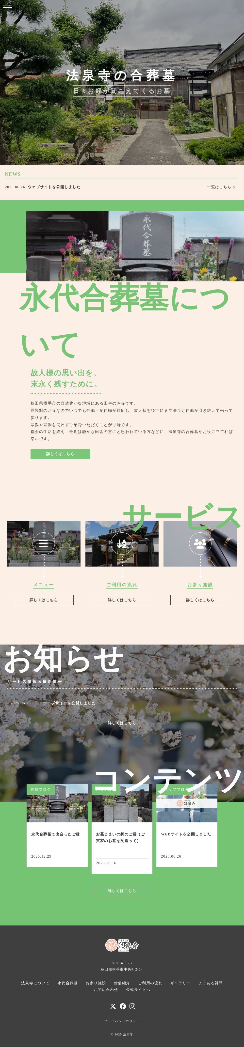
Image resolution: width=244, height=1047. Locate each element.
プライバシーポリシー (122, 1021)
